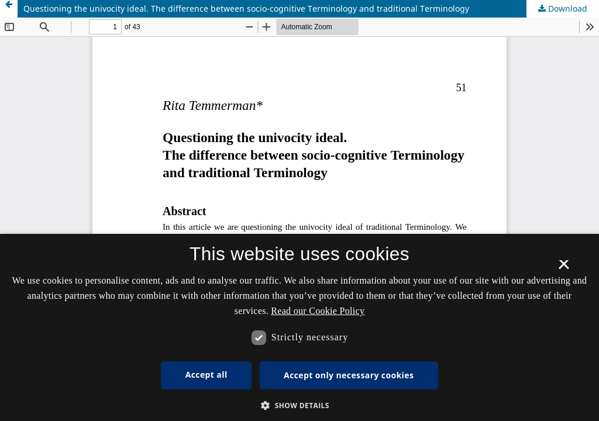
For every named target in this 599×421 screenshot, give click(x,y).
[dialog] (299, 327)
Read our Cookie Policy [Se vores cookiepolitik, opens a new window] (317, 311)
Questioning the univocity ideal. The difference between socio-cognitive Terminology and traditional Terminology (246, 8)
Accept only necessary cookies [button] (349, 375)
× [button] (563, 268)
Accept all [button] (206, 374)
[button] (299, 405)
